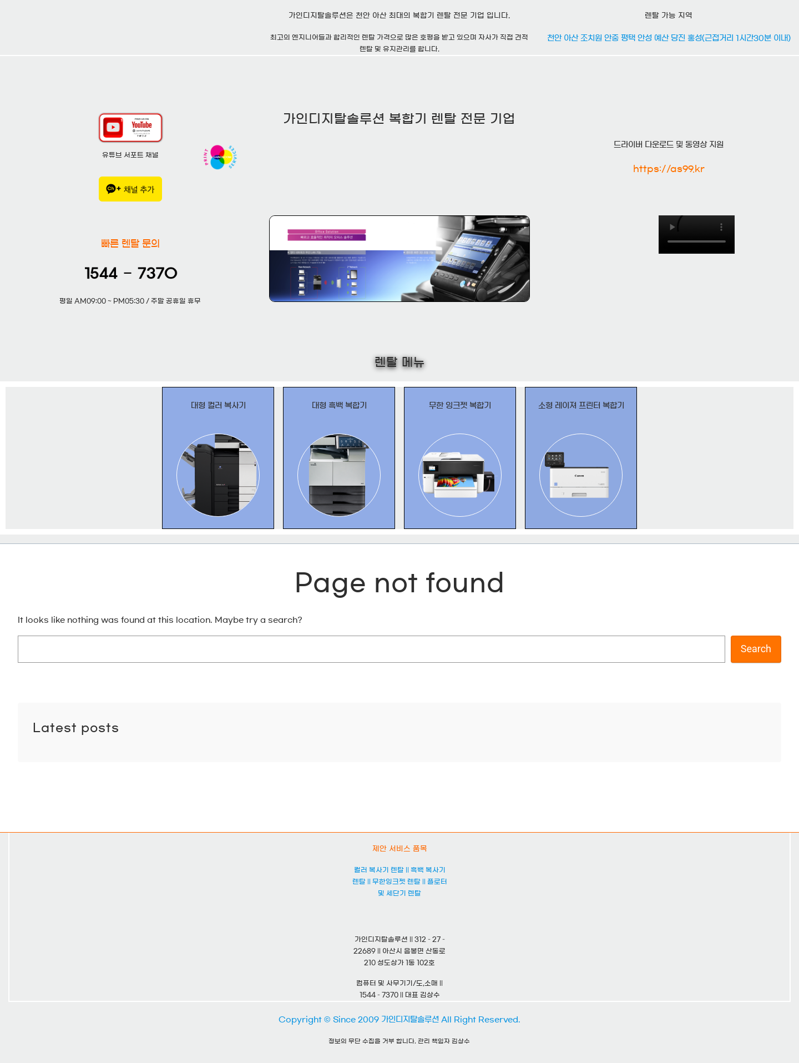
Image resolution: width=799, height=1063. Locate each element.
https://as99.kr (669, 168)
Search (756, 648)
